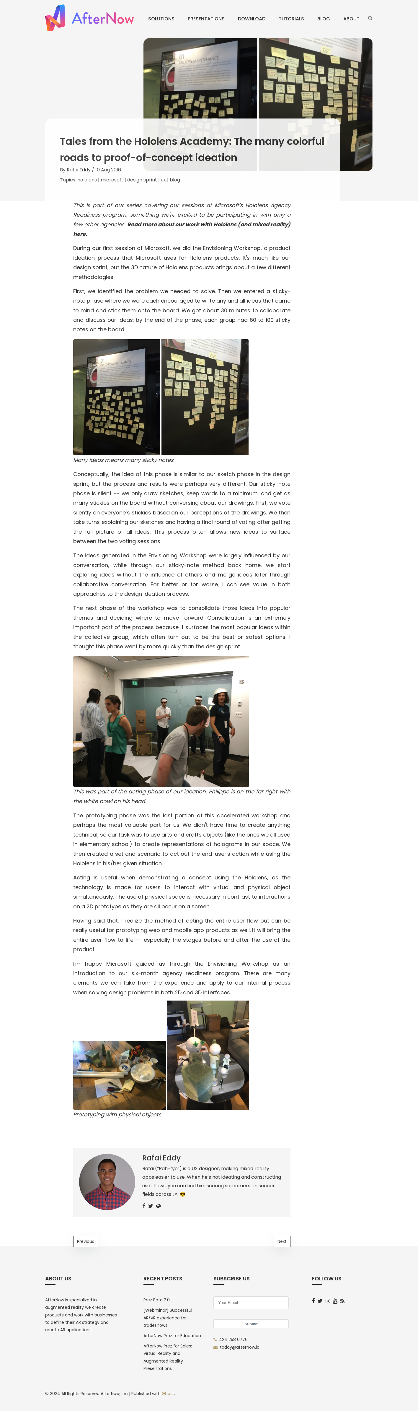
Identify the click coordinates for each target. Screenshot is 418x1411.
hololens (87, 179)
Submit (250, 1324)
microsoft (112, 179)
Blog (323, 18)
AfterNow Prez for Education (172, 1336)
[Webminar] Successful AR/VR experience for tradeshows (167, 1317)
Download (251, 18)
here (79, 234)
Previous (85, 1241)
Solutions (161, 18)
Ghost (168, 1394)
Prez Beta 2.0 (156, 1300)
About (351, 18)
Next (282, 1241)
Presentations (206, 18)
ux (163, 179)
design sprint (142, 179)
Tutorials (291, 18)
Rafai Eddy (79, 169)
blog (175, 179)
